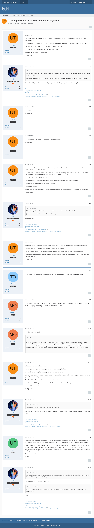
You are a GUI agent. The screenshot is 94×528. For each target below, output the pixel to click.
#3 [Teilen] (90, 107)
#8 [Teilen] (90, 271)
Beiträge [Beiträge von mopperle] (7, 320)
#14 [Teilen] (89, 467)
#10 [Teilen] (89, 328)
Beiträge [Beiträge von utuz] (7, 52)
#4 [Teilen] (90, 135)
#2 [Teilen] (90, 66)
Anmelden (73, 2)
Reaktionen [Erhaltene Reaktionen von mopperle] (7, 318)
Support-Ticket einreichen (32, 90)
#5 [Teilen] (90, 164)
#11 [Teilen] (89, 362)
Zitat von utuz (32, 71)
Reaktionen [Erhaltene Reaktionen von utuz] (7, 50)
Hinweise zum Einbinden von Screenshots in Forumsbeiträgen (42, 96)
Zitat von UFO (33, 472)
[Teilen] (90, 27)
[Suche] (89, 2)
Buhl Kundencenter (30, 89)
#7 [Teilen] (90, 242)
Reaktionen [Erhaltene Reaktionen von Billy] (7, 86)
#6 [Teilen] (90, 203)
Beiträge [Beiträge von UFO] (7, 457)
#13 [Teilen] (89, 437)
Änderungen (42, 94)
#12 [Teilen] (89, 399)
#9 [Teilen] (90, 300)
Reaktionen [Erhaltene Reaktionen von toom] (7, 289)
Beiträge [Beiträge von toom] (7, 291)
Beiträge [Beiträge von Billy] (7, 88)
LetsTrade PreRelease (31, 94)
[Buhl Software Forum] (47, 9)
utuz (11, 23)
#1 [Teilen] (90, 32)
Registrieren (82, 2)
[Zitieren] (89, 59)
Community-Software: (47, 525)
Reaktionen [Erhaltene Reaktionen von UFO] (7, 455)
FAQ (26, 92)
